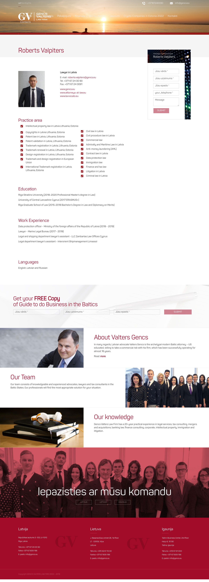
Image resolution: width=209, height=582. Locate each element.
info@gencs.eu (182, 3)
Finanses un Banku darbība (90, 16)
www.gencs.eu (67, 89)
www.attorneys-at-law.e (72, 93)
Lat (19, 3)
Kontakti (172, 16)
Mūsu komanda (44, 16)
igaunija (123, 502)
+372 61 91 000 (175, 551)
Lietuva (103, 502)
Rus (22, 3)
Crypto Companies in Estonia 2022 (144, 16)
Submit (161, 110)
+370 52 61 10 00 (104, 551)
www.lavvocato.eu (69, 96)
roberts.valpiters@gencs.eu (82, 77)
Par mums (26, 16)
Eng (26, 3)
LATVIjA (83, 502)
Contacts (25, 22)
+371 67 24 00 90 (32, 547)
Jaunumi (115, 16)
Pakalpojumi (64, 16)
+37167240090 (155, 3)
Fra (29, 3)
